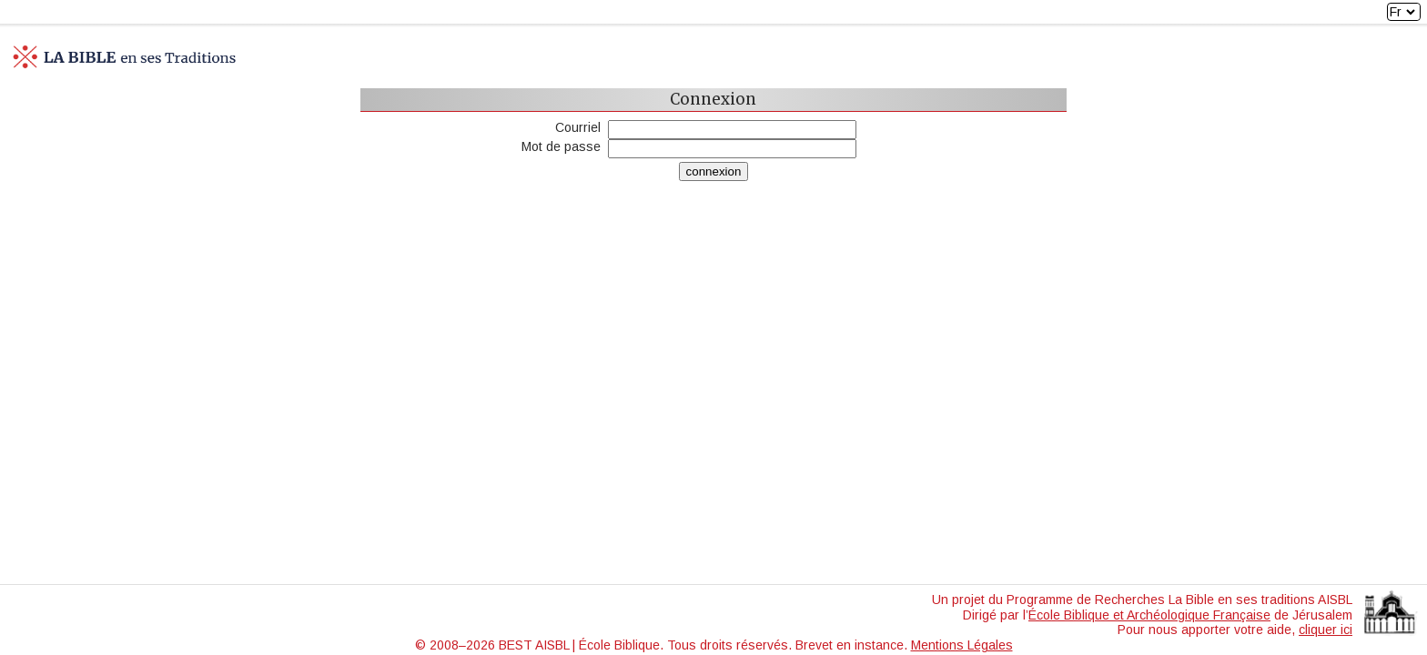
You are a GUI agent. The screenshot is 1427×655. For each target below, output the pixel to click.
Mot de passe (561, 146)
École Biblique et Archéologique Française (1149, 615)
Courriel (578, 127)
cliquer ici (1325, 629)
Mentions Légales (962, 645)
